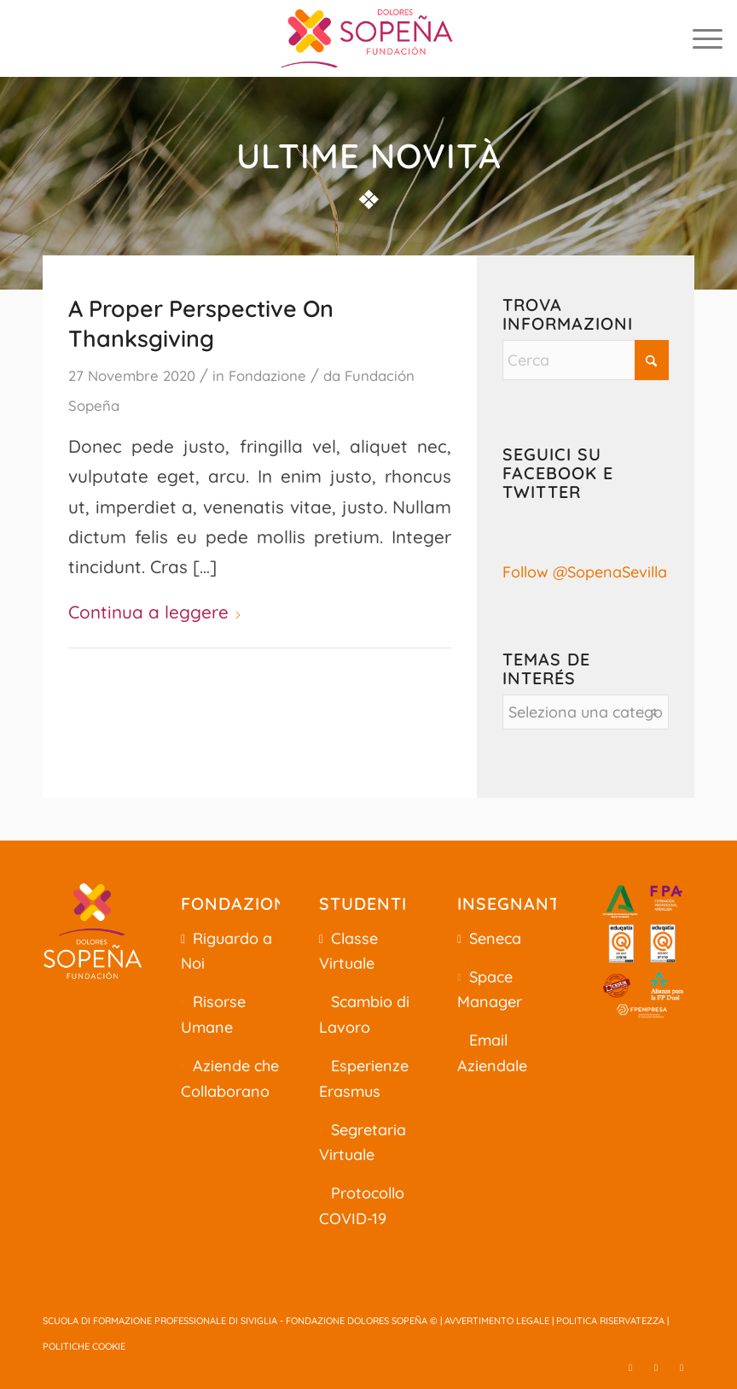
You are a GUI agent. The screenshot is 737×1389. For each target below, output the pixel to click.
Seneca (495, 938)
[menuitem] (699, 38)
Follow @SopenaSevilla (584, 572)
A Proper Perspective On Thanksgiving (201, 323)
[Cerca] (585, 360)
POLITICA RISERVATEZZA (610, 1321)
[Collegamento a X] (630, 1367)
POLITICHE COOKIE (84, 1346)
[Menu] (699, 38)
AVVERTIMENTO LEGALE (496, 1321)
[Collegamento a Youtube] (681, 1367)
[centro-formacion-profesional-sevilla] (368, 38)
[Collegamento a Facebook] (656, 1367)
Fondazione (267, 375)
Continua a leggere (155, 612)
